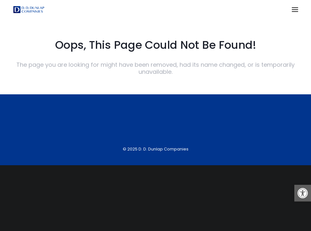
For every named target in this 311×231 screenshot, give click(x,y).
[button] (302, 193)
